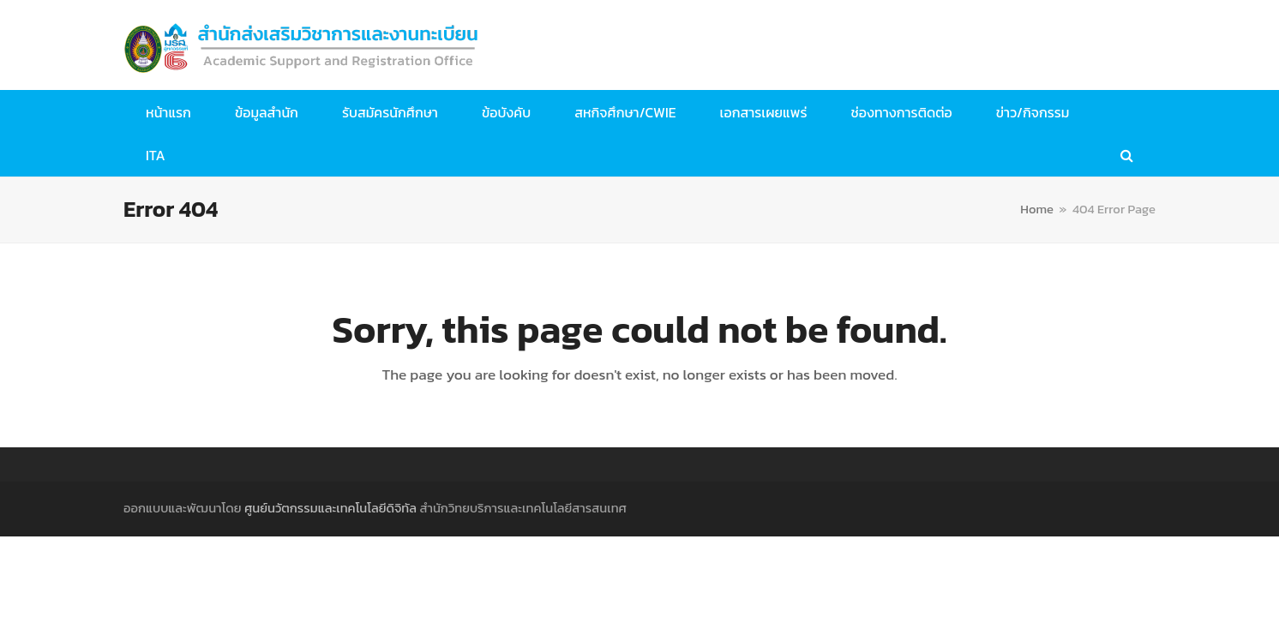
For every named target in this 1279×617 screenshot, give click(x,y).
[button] (1127, 155)
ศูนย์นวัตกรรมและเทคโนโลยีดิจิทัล (330, 508)
